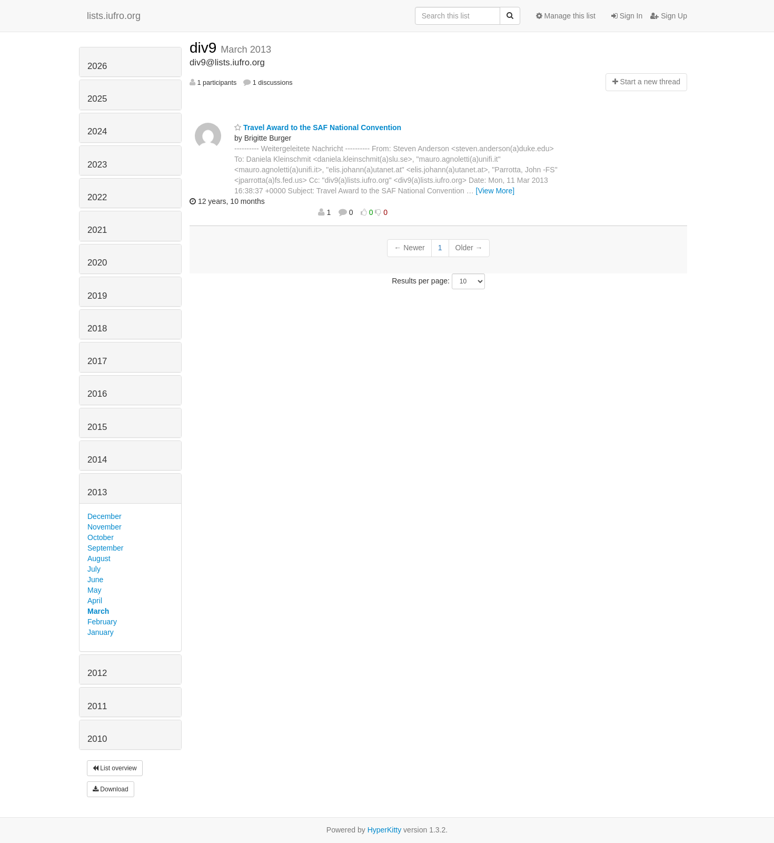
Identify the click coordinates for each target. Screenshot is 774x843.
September (105, 548)
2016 (97, 394)
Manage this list (566, 16)
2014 (97, 460)
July (94, 569)
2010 (97, 739)
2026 (97, 66)
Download (110, 789)
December (104, 516)
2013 (97, 492)
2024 (97, 131)
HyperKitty (385, 830)
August (99, 558)
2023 (97, 165)
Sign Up (668, 16)
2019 (97, 296)
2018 (97, 329)
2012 (97, 673)
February (102, 621)
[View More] (495, 191)
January (100, 632)
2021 (97, 230)
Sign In (626, 16)
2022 (97, 197)
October (100, 537)
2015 (97, 427)
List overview (115, 768)
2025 (97, 99)
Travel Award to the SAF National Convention (317, 127)
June (95, 579)
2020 (97, 263)
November (104, 527)
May (94, 590)
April (94, 600)
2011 (97, 706)
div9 (205, 48)
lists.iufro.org (114, 16)
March (98, 611)
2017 (97, 361)
